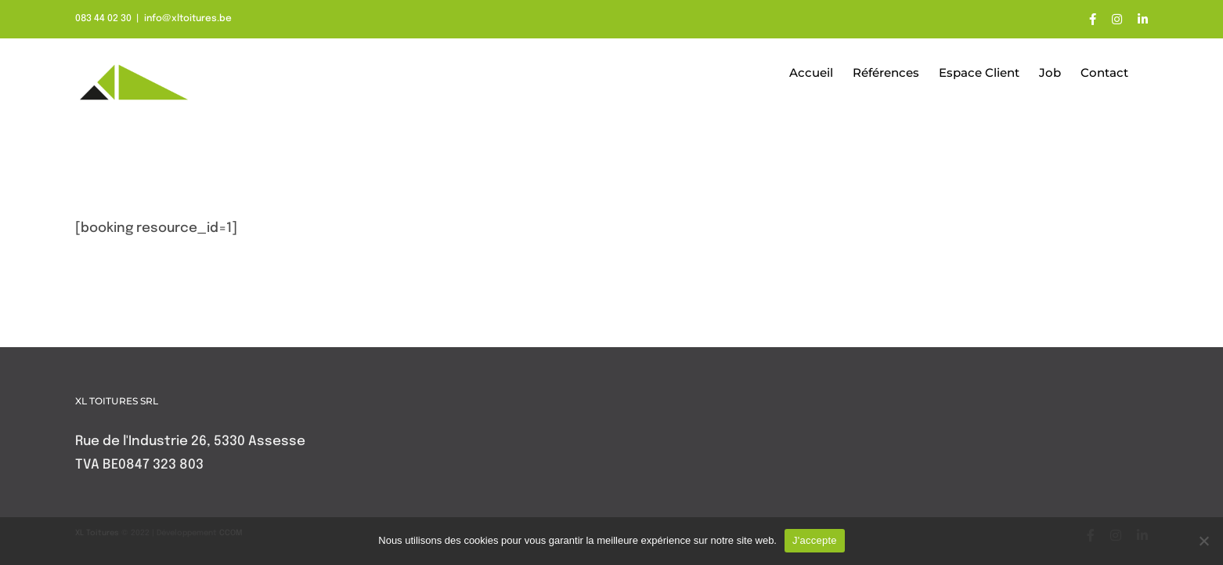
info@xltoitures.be (188, 19)
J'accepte (814, 540)
